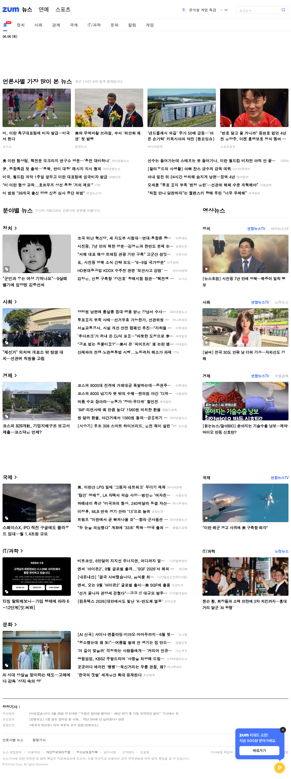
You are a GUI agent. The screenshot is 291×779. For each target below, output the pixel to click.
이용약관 (34, 752)
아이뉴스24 (279, 228)
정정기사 (10, 706)
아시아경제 (155, 146)
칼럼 (132, 25)
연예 (44, 9)
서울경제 (281, 375)
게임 (150, 25)
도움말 (144, 752)
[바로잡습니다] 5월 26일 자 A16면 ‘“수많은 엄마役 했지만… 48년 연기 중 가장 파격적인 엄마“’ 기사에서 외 (104, 713)
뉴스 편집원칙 (12, 752)
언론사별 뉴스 (13, 739)
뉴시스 (7, 146)
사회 (38, 25)
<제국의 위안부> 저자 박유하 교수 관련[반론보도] (64, 725)
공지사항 (110, 752)
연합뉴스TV (256, 228)
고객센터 (128, 752)
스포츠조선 (227, 146)
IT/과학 (94, 25)
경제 (56, 25)
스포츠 (63, 9)
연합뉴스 (81, 146)
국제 (74, 25)
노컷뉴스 (281, 302)
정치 (21, 25)
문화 (114, 25)
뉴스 (27, 9)
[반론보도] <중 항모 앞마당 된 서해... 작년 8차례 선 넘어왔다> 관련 (76, 719)
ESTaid (10, 764)
